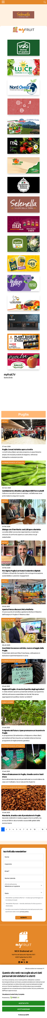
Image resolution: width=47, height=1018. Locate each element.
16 (42, 829)
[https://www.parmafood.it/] (23, 265)
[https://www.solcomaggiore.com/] (24, 108)
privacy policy (24, 911)
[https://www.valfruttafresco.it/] (23, 167)
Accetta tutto (23, 1003)
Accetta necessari (23, 1009)
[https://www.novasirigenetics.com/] (23, 147)
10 (34, 829)
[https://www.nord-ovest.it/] (23, 88)
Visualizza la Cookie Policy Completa (13, 994)
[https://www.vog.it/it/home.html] (23, 49)
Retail (4, 421)
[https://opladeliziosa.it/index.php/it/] (23, 304)
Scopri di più (8, 377)
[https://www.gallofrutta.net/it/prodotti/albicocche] (23, 363)
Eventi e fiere (7, 702)
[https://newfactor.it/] (23, 226)
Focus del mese (8, 620)
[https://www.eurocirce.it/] (23, 128)
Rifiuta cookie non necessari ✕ (34, 968)
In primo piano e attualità (13, 462)
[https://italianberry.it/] (23, 284)
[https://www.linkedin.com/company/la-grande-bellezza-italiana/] (23, 186)
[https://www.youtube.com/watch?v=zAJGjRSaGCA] (23, 343)
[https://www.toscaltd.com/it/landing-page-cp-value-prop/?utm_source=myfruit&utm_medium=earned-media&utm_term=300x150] (23, 324)
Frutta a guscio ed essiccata (14, 787)
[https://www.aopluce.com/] (23, 69)
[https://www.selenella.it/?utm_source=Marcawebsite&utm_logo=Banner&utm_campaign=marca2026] (23, 206)
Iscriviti (23, 918)
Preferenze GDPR (23, 1015)
